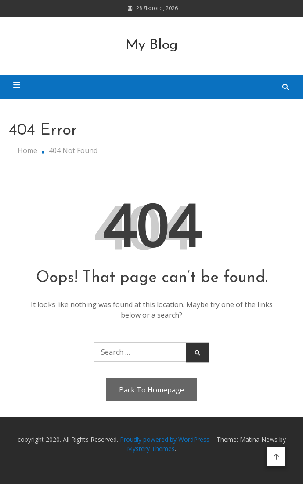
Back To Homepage (151, 390)
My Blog (152, 45)
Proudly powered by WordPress (165, 439)
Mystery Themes (151, 448)
